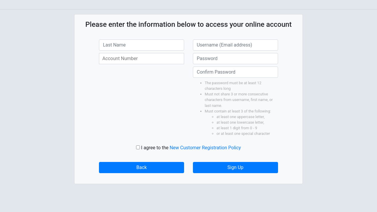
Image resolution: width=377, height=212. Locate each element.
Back (141, 167)
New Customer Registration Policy (205, 147)
